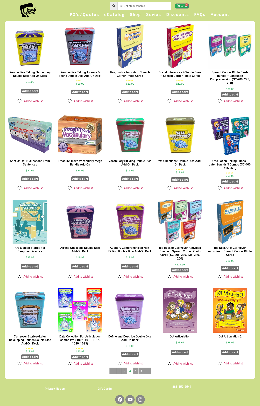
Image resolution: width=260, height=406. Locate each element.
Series (153, 14)
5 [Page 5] (141, 371)
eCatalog (114, 14)
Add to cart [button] (30, 91)
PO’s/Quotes (84, 14)
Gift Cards (105, 388)
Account (220, 14)
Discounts (177, 14)
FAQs (200, 14)
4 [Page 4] (135, 371)
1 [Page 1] (119, 371)
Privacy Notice (55, 388)
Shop (135, 14)
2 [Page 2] (124, 371)
